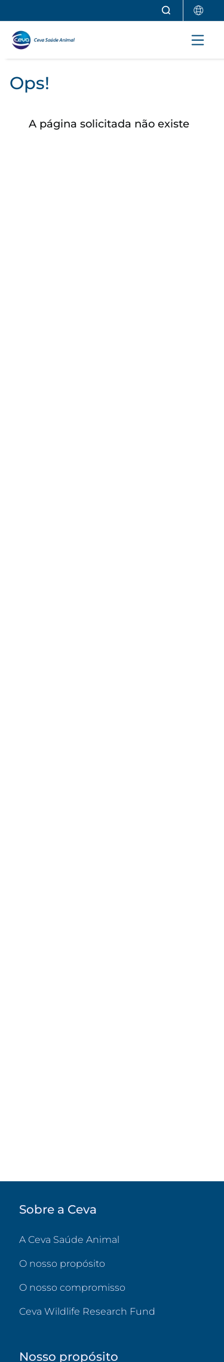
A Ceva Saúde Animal (69, 1239)
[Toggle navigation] (197, 40)
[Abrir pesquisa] (167, 10)
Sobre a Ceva (58, 1209)
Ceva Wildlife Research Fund (112, 1311)
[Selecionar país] (198, 10)
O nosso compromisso (72, 1287)
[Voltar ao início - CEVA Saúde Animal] (60, 40)
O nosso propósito (62, 1263)
